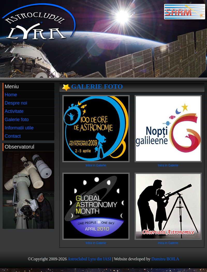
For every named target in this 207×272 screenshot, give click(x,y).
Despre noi (16, 103)
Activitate (14, 111)
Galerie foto (17, 119)
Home (11, 94)
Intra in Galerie (96, 165)
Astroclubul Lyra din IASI (89, 259)
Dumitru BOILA (165, 259)
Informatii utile (19, 127)
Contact (13, 136)
